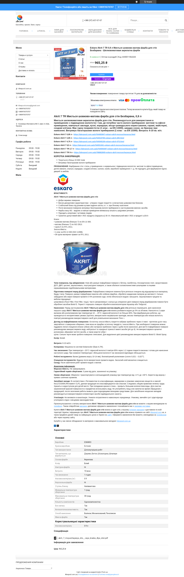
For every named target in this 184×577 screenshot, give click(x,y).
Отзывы (22, 67)
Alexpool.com (155, 412)
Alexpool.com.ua (124, 421)
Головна (23, 31)
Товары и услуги (25, 55)
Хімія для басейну (59, 31)
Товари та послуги (163, 31)
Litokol (41, 31)
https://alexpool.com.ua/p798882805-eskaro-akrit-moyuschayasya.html (105, 152)
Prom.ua (105, 572)
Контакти (148, 31)
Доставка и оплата (26, 70)
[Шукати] (166, 20)
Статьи (21, 59)
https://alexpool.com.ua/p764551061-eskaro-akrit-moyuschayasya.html (103, 145)
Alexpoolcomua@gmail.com (29, 106)
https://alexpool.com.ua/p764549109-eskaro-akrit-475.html (99, 141)
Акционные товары (23, 568)
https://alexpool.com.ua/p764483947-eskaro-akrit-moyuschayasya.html (104, 134)
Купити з (103, 79)
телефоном (161, 415)
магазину (84, 406)
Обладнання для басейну (95, 31)
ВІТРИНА (122, 7)
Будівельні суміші (130, 31)
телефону (58, 406)
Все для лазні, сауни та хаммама (112, 31)
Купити (101, 75)
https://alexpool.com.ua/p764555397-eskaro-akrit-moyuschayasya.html (106, 149)
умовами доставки (142, 406)
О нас (21, 63)
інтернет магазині (136, 410)
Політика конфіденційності (109, 574)
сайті (109, 415)
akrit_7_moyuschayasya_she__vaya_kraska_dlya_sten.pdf (83, 538)
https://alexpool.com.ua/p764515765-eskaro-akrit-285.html (99, 138)
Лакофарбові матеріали (77, 31)
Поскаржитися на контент (88, 574)
